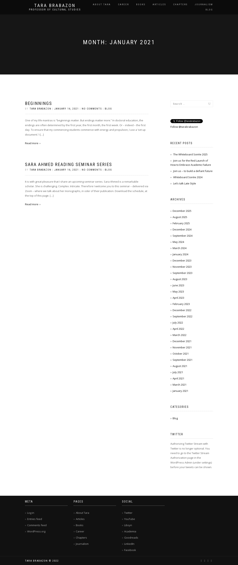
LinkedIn (129, 544)
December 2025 (182, 211)
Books (140, 4)
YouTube (129, 519)
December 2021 (182, 341)
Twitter (128, 513)
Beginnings (38, 103)
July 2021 (178, 372)
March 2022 (179, 335)
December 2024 (182, 229)
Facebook (130, 550)
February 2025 (181, 223)
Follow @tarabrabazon (184, 127)
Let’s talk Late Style (184, 183)
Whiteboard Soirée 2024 (187, 177)
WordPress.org (36, 531)
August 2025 (180, 217)
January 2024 (180, 254)
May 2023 (178, 291)
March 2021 (179, 384)
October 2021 (181, 353)
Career (123, 4)
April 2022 (178, 329)
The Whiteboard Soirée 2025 (190, 154)
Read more (31, 143)
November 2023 (182, 266)
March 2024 (179, 248)
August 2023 (180, 279)
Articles (159, 4)
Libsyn (128, 525)
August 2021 (180, 366)
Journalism (204, 4)
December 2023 (182, 260)
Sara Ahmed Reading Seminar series (68, 164)
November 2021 (182, 347)
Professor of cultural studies (55, 9)
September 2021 (182, 360)
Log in (30, 513)
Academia (130, 531)
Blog (209, 9)
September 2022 (182, 316)
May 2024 (178, 242)
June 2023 (178, 285)
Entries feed (34, 519)
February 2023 (181, 304)
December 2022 (182, 310)
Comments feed (37, 525)
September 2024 (182, 235)
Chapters (180, 4)
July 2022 (178, 322)
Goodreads (131, 537)
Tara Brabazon (55, 5)
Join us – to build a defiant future (193, 171)
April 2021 (178, 378)
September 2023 (182, 273)
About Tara (102, 4)
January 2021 (180, 391)
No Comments (92, 108)
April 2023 (178, 298)
